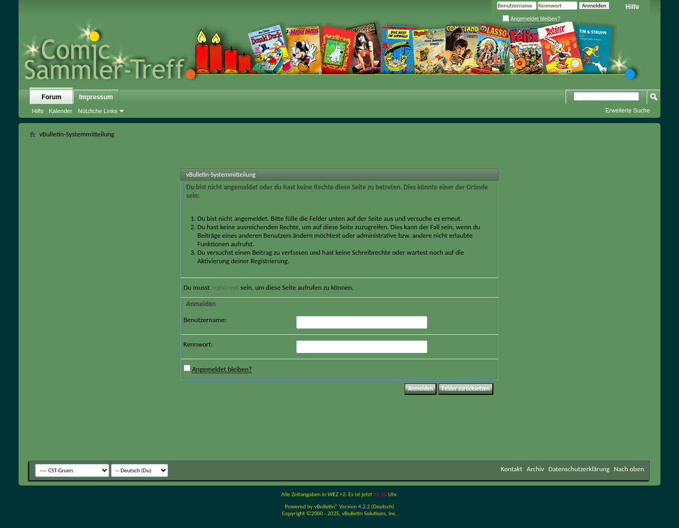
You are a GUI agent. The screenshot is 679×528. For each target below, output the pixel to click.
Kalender (60, 111)
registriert (225, 287)
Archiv (535, 469)
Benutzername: (205, 320)
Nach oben (629, 469)
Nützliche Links (97, 111)
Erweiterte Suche (627, 110)
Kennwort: (198, 344)
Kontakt (512, 469)
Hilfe (632, 7)
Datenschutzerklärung (579, 469)
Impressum (96, 97)
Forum (51, 97)
